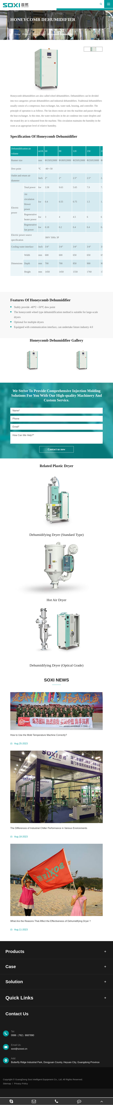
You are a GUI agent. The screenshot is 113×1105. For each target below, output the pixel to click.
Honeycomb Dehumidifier (60, 34)
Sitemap (7, 1091)
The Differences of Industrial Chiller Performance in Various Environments (48, 828)
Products (26, 34)
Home (17, 34)
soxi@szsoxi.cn (60, 1054)
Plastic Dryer (39, 34)
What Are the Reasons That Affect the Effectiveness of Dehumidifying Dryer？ (50, 921)
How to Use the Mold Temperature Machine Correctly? (38, 735)
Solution (15, 986)
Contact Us (18, 1020)
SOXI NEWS (56, 679)
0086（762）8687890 (60, 1040)
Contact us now (56, 449)
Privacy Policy (21, 1091)
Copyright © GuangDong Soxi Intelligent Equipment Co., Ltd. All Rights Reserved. (43, 1087)
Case (11, 969)
